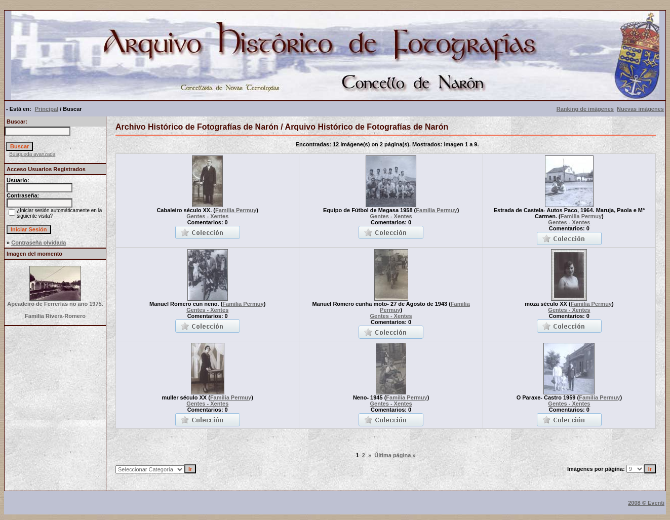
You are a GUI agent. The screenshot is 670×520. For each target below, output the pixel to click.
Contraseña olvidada (38, 242)
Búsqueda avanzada (32, 154)
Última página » (394, 455)
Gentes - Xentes (207, 216)
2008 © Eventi (646, 503)
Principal (46, 109)
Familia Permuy (235, 210)
